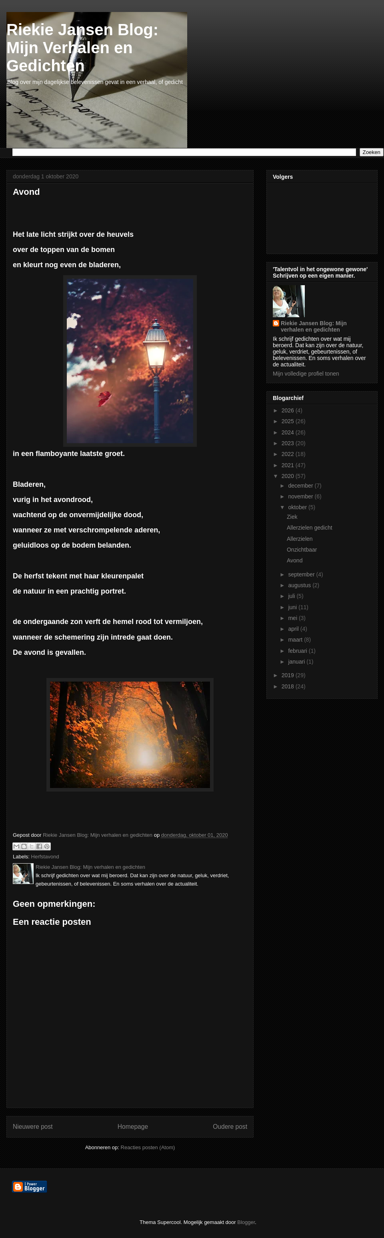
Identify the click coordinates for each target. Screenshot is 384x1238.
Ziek (292, 517)
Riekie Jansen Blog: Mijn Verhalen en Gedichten (82, 47)
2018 (289, 686)
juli (292, 596)
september (302, 574)
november (301, 496)
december (301, 485)
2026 (289, 410)
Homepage (133, 1126)
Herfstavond (45, 857)
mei (293, 618)
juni (293, 607)
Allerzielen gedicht (309, 527)
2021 (289, 465)
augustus (300, 585)
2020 (289, 476)
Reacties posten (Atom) (148, 1147)
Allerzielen (300, 539)
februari (298, 651)
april (294, 629)
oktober (298, 507)
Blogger (246, 1222)
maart (296, 639)
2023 (289, 443)
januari (297, 661)
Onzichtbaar (302, 549)
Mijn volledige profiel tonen (306, 373)
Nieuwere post (33, 1126)
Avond (294, 560)
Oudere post (230, 1126)
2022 (289, 454)
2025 (289, 421)
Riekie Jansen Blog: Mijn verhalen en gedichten (314, 326)
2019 (289, 675)
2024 (289, 432)
